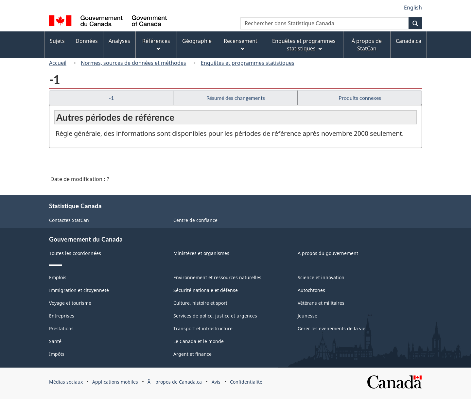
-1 (111, 98)
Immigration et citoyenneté (79, 290)
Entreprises (61, 316)
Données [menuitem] (87, 41)
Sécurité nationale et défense (205, 290)
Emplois (57, 277)
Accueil (57, 62)
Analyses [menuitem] (119, 41)
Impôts (56, 354)
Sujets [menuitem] (57, 41)
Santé (55, 341)
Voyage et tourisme (70, 303)
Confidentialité (246, 382)
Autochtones (311, 290)
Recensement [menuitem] (240, 44)
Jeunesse (307, 316)
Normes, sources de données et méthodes (133, 62)
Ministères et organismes (201, 253)
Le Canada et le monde (198, 341)
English (413, 7)
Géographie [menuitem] (197, 41)
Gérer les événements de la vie (331, 328)
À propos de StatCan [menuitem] (367, 44)
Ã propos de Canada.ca (175, 382)
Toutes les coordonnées (75, 253)
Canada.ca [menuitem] (408, 41)
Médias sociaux (66, 382)
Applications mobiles (115, 382)
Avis (216, 382)
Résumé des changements (235, 98)
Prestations (61, 328)
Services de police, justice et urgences (215, 316)
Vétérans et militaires (321, 303)
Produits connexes (360, 98)
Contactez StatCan (69, 220)
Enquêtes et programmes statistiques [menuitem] (304, 44)
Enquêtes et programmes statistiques (247, 62)
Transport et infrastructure (203, 328)
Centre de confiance (195, 220)
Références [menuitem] (156, 44)
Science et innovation (321, 277)
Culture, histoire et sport (200, 303)
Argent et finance (192, 354)
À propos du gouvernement (328, 253)
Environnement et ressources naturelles (217, 277)
